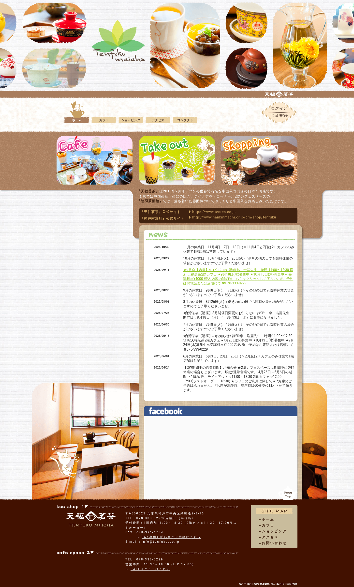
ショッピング (130, 120)
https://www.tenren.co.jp (214, 212)
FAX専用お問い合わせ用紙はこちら (171, 537)
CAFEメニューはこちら (150, 569)
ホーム (76, 120)
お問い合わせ (274, 543)
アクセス (158, 120)
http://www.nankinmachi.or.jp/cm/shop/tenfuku (234, 217)
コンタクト (185, 120)
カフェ (103, 120)
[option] (246, 68)
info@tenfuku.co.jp (161, 541)
